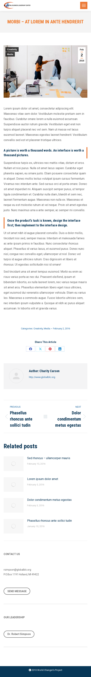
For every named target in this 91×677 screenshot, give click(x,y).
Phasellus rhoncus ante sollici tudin (49, 520)
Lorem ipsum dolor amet (42, 479)
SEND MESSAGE (17, 591)
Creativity (12, 49)
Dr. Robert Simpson (19, 634)
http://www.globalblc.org (42, 377)
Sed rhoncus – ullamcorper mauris (48, 458)
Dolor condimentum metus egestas (49, 500)
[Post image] (14, 463)
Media (10, 54)
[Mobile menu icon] (83, 5)
